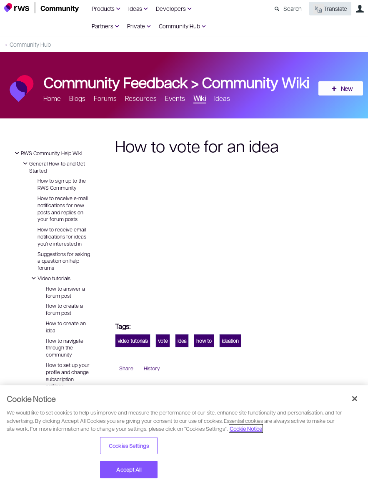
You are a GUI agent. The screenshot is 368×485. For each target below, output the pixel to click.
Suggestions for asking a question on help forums (64, 261)
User (359, 9)
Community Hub (179, 26)
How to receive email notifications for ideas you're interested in (62, 236)
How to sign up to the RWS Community (62, 184)
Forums (105, 98)
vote (163, 340)
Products (103, 8)
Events (175, 98)
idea (182, 340)
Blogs (77, 98)
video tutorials (133, 340)
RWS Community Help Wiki (47, 153)
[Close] (354, 399)
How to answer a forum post (65, 292)
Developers (171, 8)
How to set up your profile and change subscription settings (68, 375)
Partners (102, 26)
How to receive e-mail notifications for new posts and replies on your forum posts (63, 208)
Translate (330, 9)
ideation (230, 340)
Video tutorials (49, 278)
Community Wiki (255, 82)
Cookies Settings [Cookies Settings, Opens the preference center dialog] (129, 445)
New (345, 88)
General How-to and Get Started (53, 166)
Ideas (135, 8)
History (152, 368)
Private (136, 26)
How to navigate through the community (64, 347)
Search (292, 8)
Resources (141, 98)
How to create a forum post (64, 309)
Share (126, 368)
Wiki (199, 98)
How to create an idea (66, 327)
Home (52, 98)
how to (204, 340)
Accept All (128, 469)
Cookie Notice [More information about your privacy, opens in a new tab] (246, 428)
